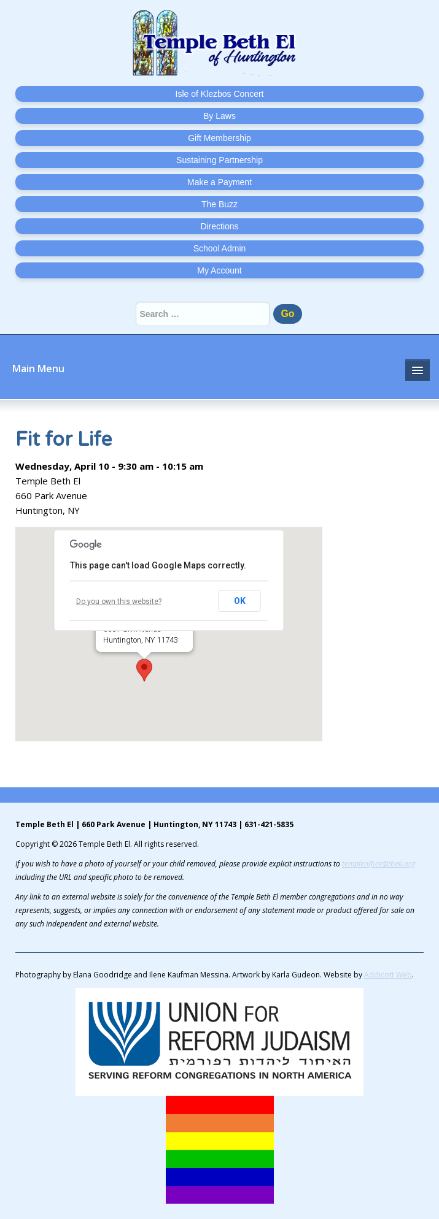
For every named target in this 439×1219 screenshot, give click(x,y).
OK (240, 601)
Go (287, 313)
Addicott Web (388, 974)
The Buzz (219, 204)
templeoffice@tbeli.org (378, 863)
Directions (219, 226)
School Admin (219, 248)
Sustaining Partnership (219, 160)
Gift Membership (219, 138)
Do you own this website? (118, 601)
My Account (219, 270)
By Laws (219, 116)
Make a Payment (219, 182)
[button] (144, 670)
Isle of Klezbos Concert (220, 94)
